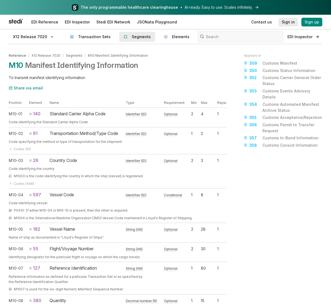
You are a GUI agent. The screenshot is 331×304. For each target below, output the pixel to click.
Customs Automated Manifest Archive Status (281, 107)
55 (33, 248)
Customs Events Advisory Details (277, 93)
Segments (74, 55)
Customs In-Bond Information (281, 138)
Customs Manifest (270, 63)
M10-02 (16, 133)
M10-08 (16, 300)
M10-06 (16, 248)
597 (35, 194)
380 (35, 300)
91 (33, 133)
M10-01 (15, 114)
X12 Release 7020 (46, 55)
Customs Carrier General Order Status (282, 80)
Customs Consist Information (281, 145)
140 (35, 113)
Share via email (26, 88)
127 (34, 268)
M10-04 (16, 194)
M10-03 (16, 160)
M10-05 (16, 229)
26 (33, 160)
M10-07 (16, 268)
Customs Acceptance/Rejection (283, 118)
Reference (17, 55)
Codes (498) (21, 183)
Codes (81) (20, 149)
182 (34, 229)
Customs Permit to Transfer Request (279, 127)
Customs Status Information (279, 71)
